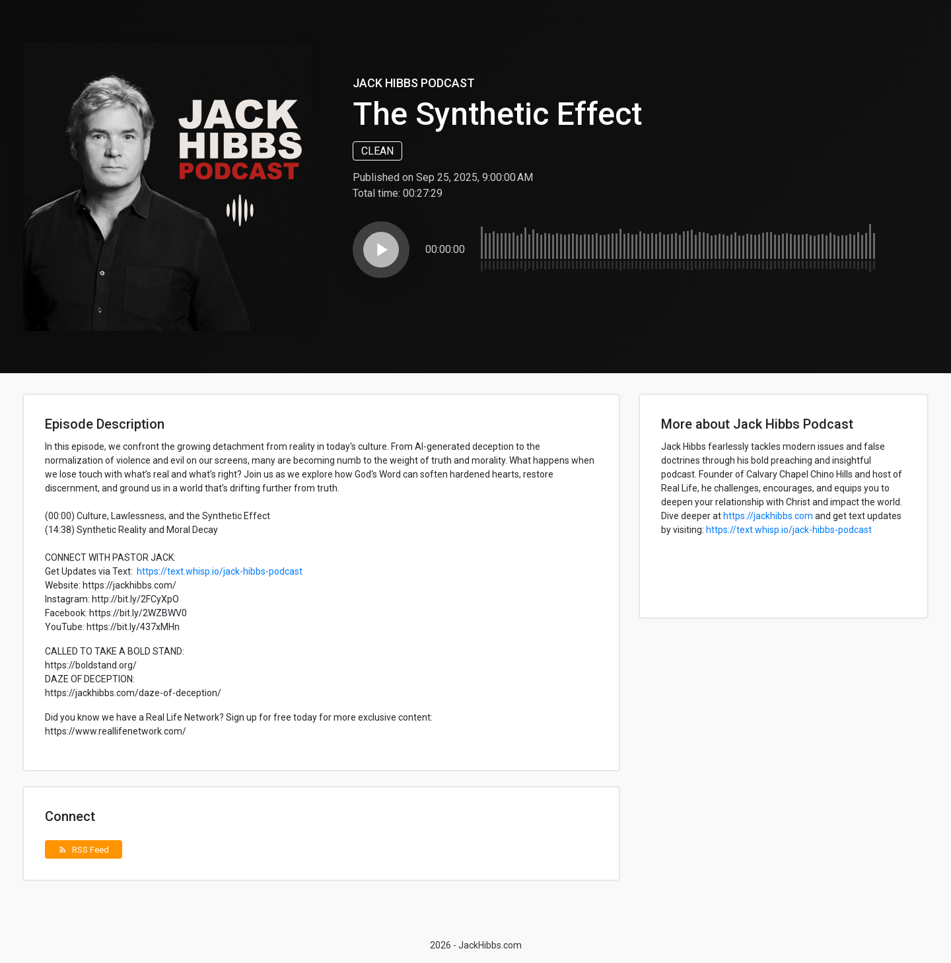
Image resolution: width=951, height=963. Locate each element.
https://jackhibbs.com (768, 516)
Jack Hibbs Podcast (414, 83)
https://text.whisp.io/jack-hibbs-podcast (219, 571)
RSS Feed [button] (83, 849)
